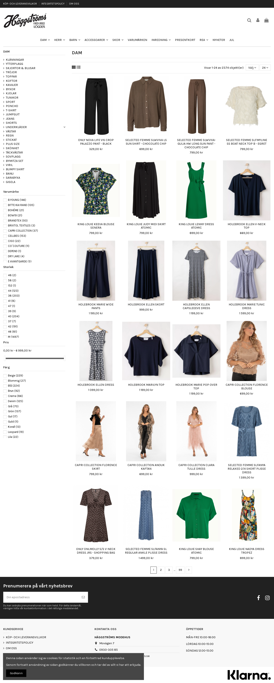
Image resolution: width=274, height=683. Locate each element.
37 (12, 321)
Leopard (16, 432)
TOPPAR (11, 76)
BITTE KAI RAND (21, 205)
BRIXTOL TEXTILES (21, 225)
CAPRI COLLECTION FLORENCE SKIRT (96, 467)
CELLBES (17, 235)
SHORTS (11, 123)
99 (180, 570)
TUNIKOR (12, 97)
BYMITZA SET (14, 161)
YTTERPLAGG (14, 64)
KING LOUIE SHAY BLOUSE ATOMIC (196, 550)
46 (12, 331)
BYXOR (10, 89)
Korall (14, 426)
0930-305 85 (108, 650)
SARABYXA (13, 178)
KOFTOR (11, 81)
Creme (15, 396)
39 (12, 311)
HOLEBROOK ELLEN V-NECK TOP (247, 226)
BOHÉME (16, 210)
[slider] (5, 358)
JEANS (10, 119)
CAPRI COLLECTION (23, 230)
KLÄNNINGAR (15, 60)
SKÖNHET (12, 148)
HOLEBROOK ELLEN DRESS (95, 385)
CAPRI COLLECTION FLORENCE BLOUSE (247, 386)
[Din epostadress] (41, 597)
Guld (13, 421)
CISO (14, 241)
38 (14, 295)
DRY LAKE (16, 256)
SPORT (10, 102)
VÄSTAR (11, 131)
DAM (6, 51)
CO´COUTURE (18, 246)
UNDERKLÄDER (16, 127)
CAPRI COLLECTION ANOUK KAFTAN (146, 467)
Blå (14, 385)
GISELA (10, 182)
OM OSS (74, 3)
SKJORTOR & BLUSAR (20, 68)
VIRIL (9, 165)
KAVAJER (12, 85)
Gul (12, 416)
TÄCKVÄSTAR (14, 152)
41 (11, 300)
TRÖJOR (11, 72)
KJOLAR (11, 93)
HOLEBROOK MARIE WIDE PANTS (95, 306)
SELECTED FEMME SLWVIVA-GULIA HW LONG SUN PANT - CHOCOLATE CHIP (196, 143)
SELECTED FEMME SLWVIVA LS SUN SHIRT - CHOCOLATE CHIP (146, 142)
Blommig (17, 380)
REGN (10, 135)
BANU (10, 173)
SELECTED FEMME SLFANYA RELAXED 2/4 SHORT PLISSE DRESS (247, 468)
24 (265, 68)
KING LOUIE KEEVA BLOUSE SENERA (95, 226)
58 (12, 280)
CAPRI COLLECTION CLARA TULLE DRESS (196, 467)
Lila (13, 436)
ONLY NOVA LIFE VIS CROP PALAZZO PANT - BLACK (96, 142)
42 (13, 326)
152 (12, 285)
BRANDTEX (18, 220)
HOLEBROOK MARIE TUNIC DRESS (247, 306)
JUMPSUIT (13, 114)
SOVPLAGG (13, 156)
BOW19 (15, 215)
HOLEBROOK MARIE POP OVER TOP (196, 386)
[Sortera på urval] (252, 68)
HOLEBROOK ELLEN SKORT (146, 304)
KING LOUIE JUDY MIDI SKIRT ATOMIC (146, 226)
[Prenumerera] (83, 597)
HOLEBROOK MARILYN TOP (146, 385)
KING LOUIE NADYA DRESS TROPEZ (246, 550)
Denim (15, 401)
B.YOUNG (17, 199)
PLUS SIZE (13, 144)
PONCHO (12, 106)
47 (11, 306)
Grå (13, 406)
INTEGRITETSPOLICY (53, 3)
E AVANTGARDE (19, 261)
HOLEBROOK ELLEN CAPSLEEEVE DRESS (196, 306)
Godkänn (16, 673)
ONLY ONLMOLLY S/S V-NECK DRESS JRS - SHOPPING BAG (95, 550)
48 (12, 275)
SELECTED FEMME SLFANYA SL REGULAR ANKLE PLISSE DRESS (146, 550)
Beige (15, 375)
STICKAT (11, 140)
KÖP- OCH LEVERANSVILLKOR (20, 3)
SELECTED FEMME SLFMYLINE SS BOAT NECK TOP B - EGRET (246, 142)
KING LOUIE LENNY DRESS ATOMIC (196, 226)
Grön (14, 411)
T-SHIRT (11, 110)
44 (13, 290)
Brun (14, 390)
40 (13, 316)
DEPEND (14, 251)
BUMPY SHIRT (15, 169)
